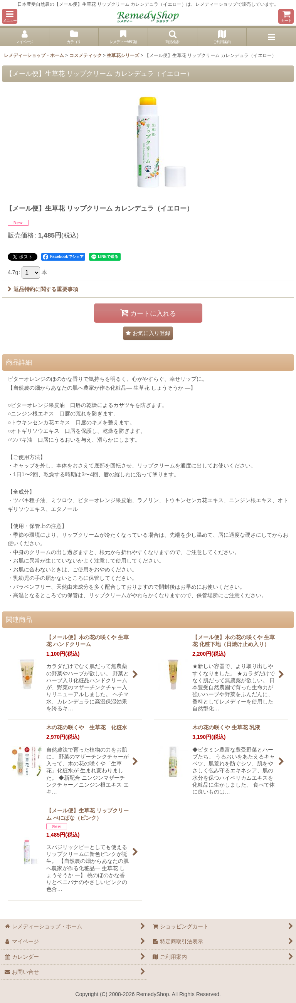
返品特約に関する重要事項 (43, 289)
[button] (9, 16)
